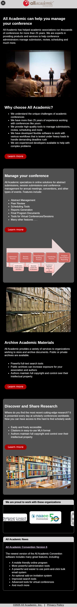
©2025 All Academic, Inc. (27, 605)
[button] (3, 3)
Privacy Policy (55, 605)
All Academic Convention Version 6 (26, 547)
